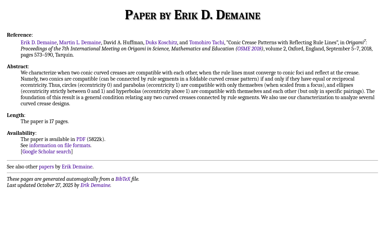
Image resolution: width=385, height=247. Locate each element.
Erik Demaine (77, 167)
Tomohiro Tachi (206, 42)
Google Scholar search (47, 152)
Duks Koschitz (161, 42)
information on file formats (59, 145)
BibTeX (123, 179)
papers (46, 167)
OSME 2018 (250, 49)
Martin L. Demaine (80, 42)
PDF (81, 139)
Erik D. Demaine (39, 42)
